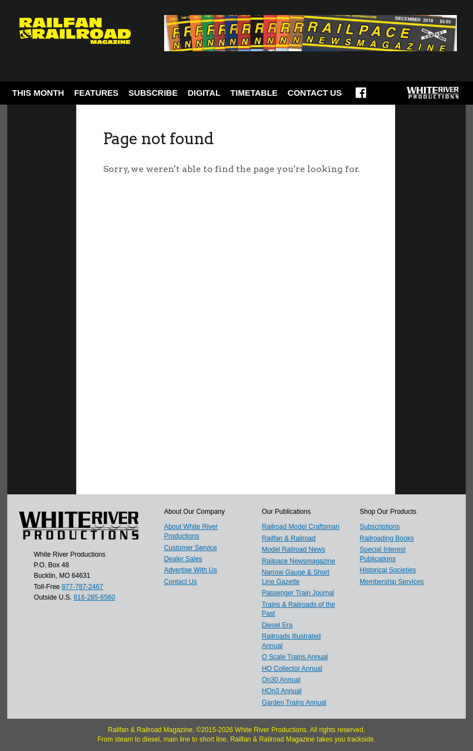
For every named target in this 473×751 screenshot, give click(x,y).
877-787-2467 (83, 587)
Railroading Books (386, 538)
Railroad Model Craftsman (300, 527)
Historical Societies (387, 570)
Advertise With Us (190, 570)
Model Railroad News (293, 549)
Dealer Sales (183, 559)
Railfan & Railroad (289, 538)
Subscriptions (379, 527)
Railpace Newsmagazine (298, 561)
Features (96, 92)
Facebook (361, 96)
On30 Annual (281, 680)
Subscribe (153, 92)
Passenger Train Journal (298, 593)
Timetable (254, 92)
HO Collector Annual (292, 669)
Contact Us (315, 92)
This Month (38, 92)
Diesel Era (277, 625)
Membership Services (391, 582)
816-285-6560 (94, 597)
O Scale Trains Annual (295, 657)
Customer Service (190, 548)
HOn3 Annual (281, 691)
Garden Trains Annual (294, 702)
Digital (204, 92)
